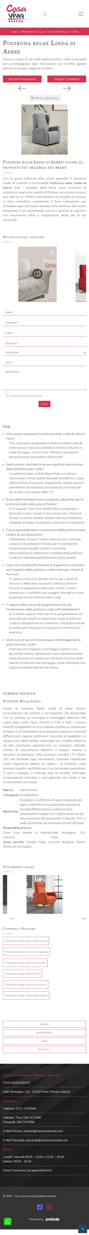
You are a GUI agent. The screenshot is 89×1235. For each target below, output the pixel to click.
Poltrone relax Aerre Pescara (25, 963)
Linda (75, 31)
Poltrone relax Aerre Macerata (26, 995)
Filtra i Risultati (44, 98)
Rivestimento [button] (44, 1032)
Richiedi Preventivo (22, 79)
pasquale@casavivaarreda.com (47, 1140)
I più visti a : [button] (44, 1049)
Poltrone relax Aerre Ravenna (26, 941)
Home (13, 31)
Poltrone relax (58, 31)
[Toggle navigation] (81, 13)
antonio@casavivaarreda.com (43, 1131)
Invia (44, 404)
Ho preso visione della (26, 396)
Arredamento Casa (32, 31)
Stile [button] (44, 1041)
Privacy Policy (36, 396)
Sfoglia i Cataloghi (67, 79)
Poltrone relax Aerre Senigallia (26, 952)
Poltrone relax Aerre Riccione (25, 984)
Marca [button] (44, 1024)
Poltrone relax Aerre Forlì (22, 974)
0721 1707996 (26, 1108)
